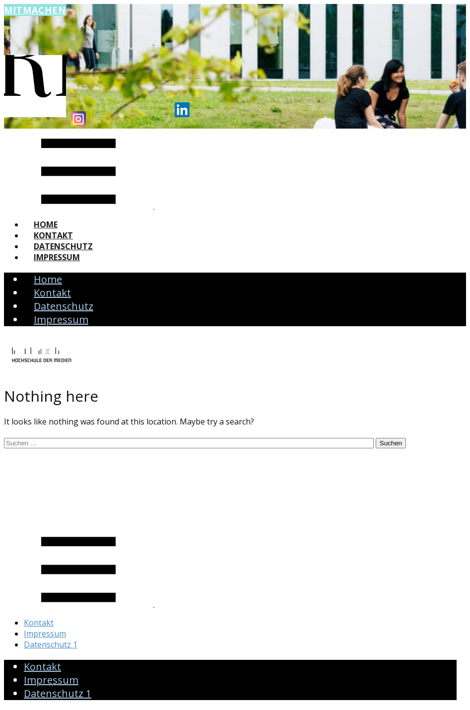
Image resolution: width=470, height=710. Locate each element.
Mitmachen (35, 10)
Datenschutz (63, 246)
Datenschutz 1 (50, 644)
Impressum (57, 257)
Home (46, 224)
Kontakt (53, 235)
